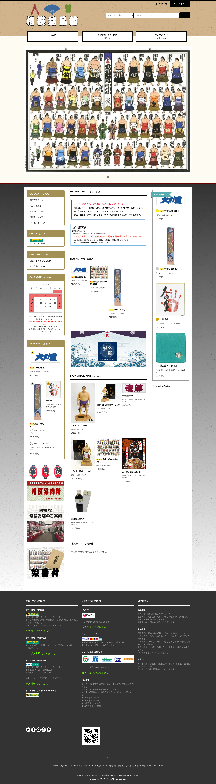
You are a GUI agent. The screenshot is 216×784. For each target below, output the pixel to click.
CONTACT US (161, 36)
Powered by (108, 779)
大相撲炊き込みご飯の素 (131, 472)
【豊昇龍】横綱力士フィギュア (108, 405)
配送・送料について (87, 766)
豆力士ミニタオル (168, 365)
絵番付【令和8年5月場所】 (98, 283)
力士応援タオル (79, 277)
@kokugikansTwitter (161, 386)
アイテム (179, 3)
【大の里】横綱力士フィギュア (82, 471)
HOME (52, 36)
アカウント (163, 4)
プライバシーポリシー (142, 766)
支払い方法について (68, 766)
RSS (154, 766)
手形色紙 (164, 319)
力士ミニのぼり (117, 310)
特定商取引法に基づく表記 (120, 766)
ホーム (56, 766)
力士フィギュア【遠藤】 (80, 426)
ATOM (160, 766)
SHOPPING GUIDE (107, 36)
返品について (102, 766)
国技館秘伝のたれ (77, 519)
